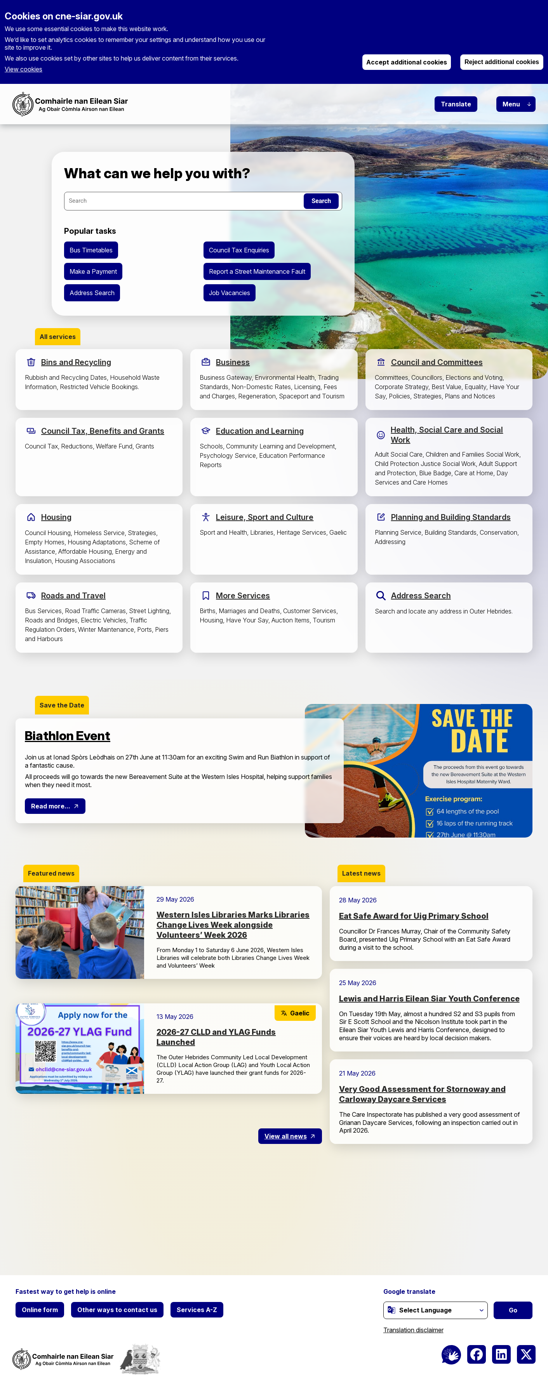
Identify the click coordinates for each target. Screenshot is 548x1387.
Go (513, 1310)
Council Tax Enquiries (239, 250)
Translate (456, 104)
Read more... (50, 806)
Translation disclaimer (413, 1330)
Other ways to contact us (117, 1310)
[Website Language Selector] (435, 1310)
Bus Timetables (91, 250)
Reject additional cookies (501, 62)
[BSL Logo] (451, 1354)
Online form (40, 1310)
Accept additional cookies (406, 62)
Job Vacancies (229, 293)
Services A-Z (197, 1310)
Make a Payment (93, 271)
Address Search (92, 293)
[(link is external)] (391, 1309)
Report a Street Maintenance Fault (257, 271)
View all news (285, 1136)
